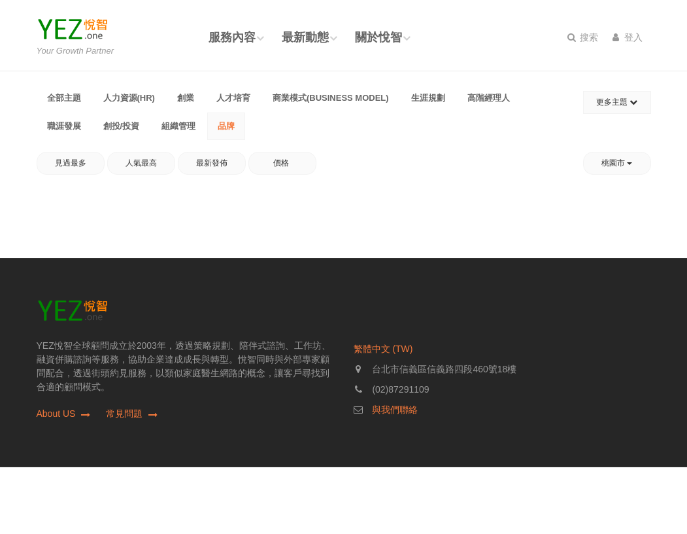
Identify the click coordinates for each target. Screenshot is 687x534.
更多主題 (616, 102)
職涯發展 (64, 126)
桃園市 (616, 163)
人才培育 (233, 98)
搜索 (582, 37)
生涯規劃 (428, 98)
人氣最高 (141, 163)
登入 (627, 37)
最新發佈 (211, 163)
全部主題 (64, 98)
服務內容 (232, 37)
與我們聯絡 (395, 409)
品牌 (226, 126)
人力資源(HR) (129, 98)
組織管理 (178, 126)
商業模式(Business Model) (331, 98)
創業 (185, 98)
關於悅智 (378, 37)
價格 (282, 163)
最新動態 (305, 37)
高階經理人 (488, 98)
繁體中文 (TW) (383, 349)
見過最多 (70, 163)
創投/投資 (121, 126)
